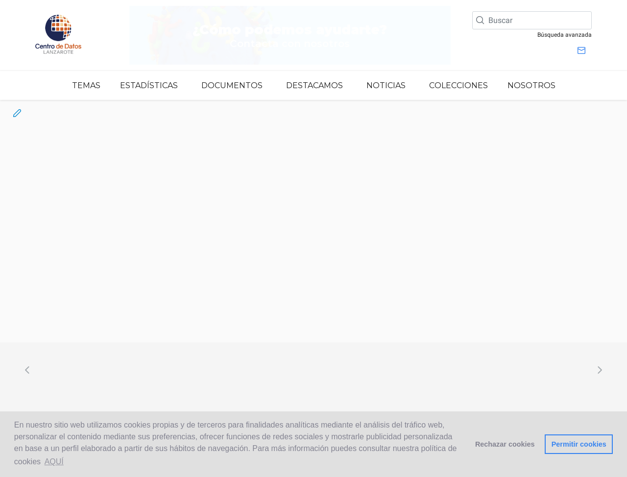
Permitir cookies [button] (579, 444)
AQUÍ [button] (54, 461)
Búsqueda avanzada (564, 34)
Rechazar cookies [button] (505, 444)
